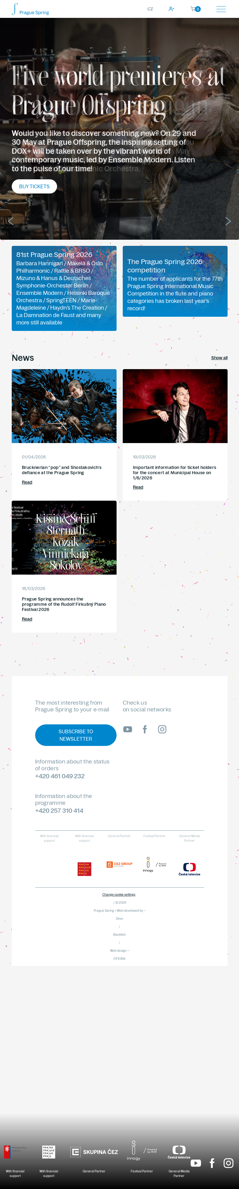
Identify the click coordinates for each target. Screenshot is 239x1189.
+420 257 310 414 (59, 810)
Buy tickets (34, 186)
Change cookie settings (118, 895)
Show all (219, 357)
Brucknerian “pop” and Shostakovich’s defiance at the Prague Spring (62, 470)
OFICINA (119, 959)
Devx (119, 919)
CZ (150, 9)
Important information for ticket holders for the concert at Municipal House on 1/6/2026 (174, 473)
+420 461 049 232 (59, 776)
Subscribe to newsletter (76, 735)
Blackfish (119, 935)
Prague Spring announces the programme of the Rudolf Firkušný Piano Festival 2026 (64, 604)
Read (27, 482)
